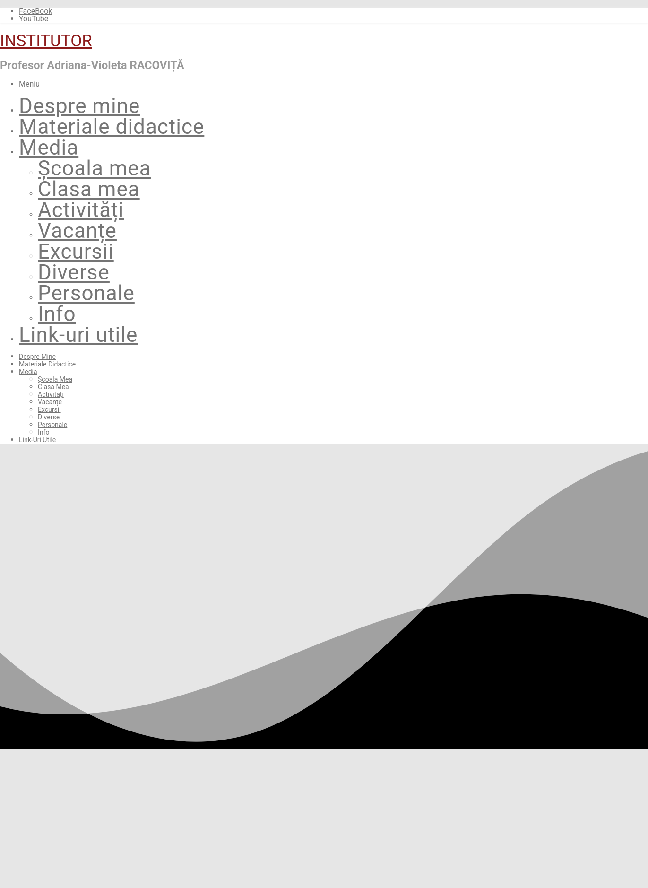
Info (57, 314)
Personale (86, 293)
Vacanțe (77, 230)
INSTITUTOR (46, 41)
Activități (81, 210)
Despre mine (79, 106)
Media (48, 147)
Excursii (76, 251)
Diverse (74, 272)
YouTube (33, 18)
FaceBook (35, 11)
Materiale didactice (111, 126)
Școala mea (94, 168)
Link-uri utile (78, 334)
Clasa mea (89, 189)
